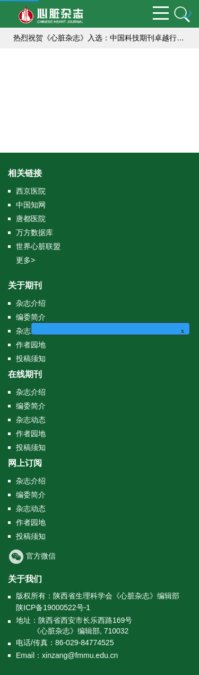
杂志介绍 (31, 303)
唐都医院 (31, 218)
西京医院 (31, 191)
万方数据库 (34, 232)
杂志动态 (31, 419)
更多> (25, 260)
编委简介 (31, 317)
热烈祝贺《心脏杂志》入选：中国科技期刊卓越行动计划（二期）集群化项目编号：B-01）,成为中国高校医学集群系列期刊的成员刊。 (102, 38)
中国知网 (31, 205)
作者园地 (31, 344)
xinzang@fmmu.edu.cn (80, 655)
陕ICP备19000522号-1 (53, 607)
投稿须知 (31, 358)
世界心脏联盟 (38, 246)
